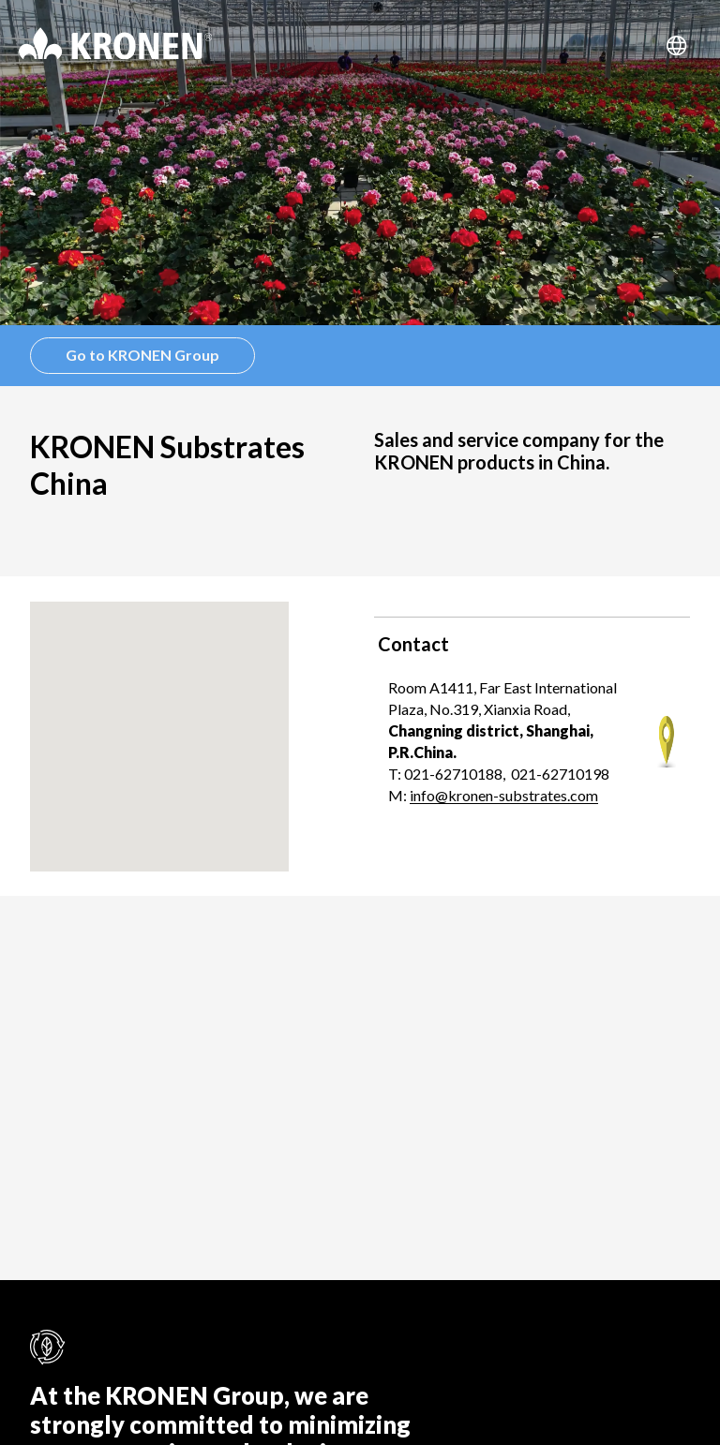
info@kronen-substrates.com (504, 795)
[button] (159, 719)
